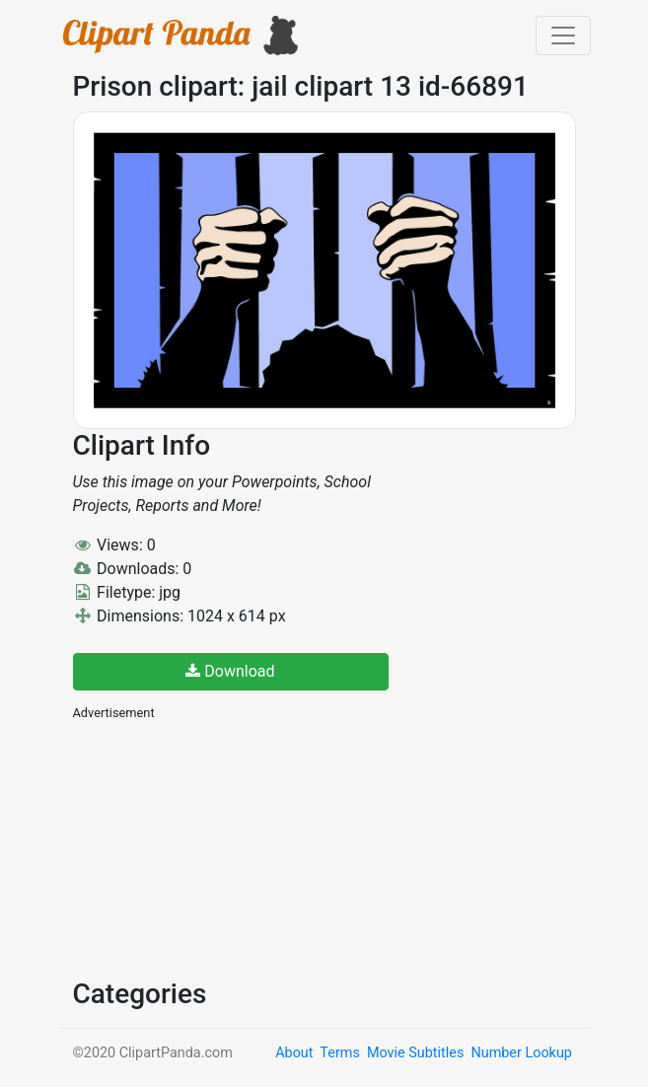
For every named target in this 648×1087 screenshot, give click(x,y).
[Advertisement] (221, 847)
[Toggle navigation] (563, 35)
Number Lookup (520, 1053)
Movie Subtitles (415, 1053)
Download (229, 671)
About (294, 1053)
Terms (339, 1053)
